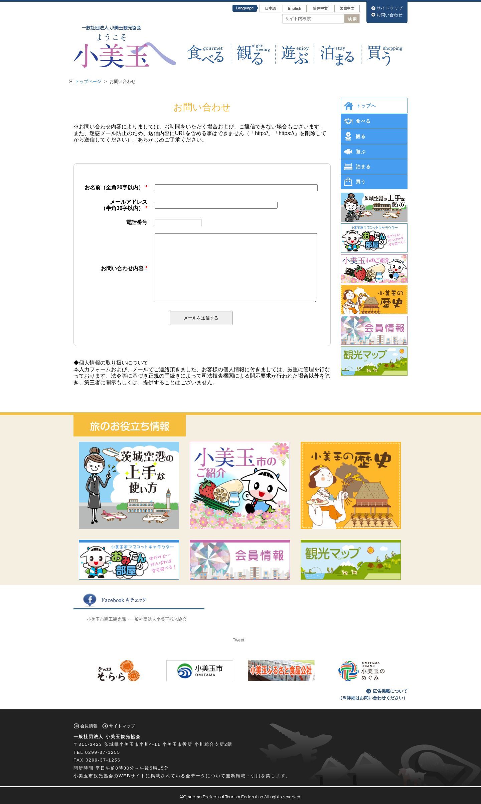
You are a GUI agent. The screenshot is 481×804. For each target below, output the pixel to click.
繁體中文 (347, 8)
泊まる (363, 166)
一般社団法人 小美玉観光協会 (107, 736)
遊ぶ (361, 151)
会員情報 (89, 725)
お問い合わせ (389, 14)
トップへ (366, 105)
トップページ (88, 81)
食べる (363, 121)
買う (361, 181)
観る (361, 136)
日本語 (270, 8)
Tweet (239, 639)
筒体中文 (320, 8)
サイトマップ (389, 8)
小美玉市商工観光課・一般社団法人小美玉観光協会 (137, 619)
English (294, 8)
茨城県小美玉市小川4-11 (132, 744)
